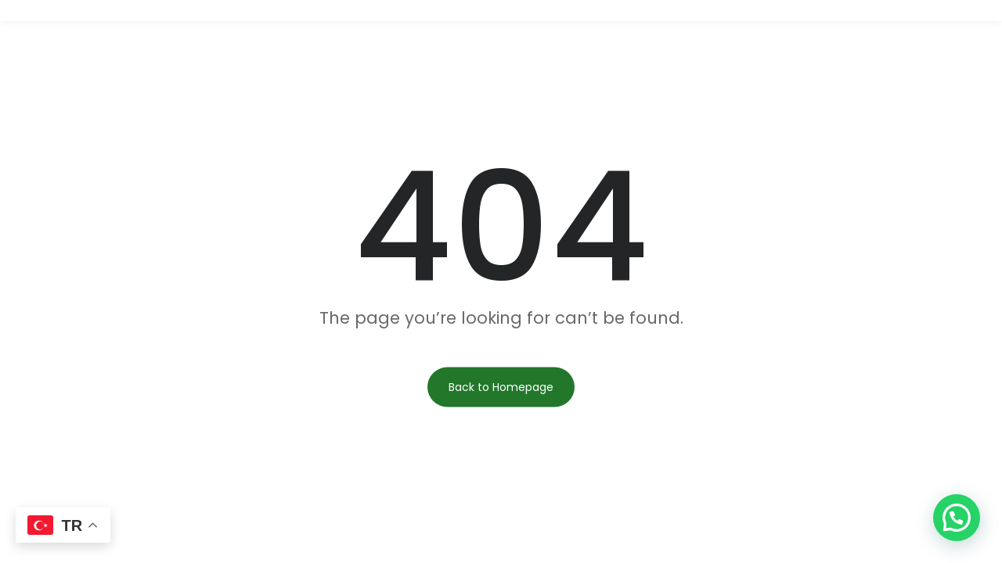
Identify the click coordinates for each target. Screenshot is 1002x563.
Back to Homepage (501, 387)
